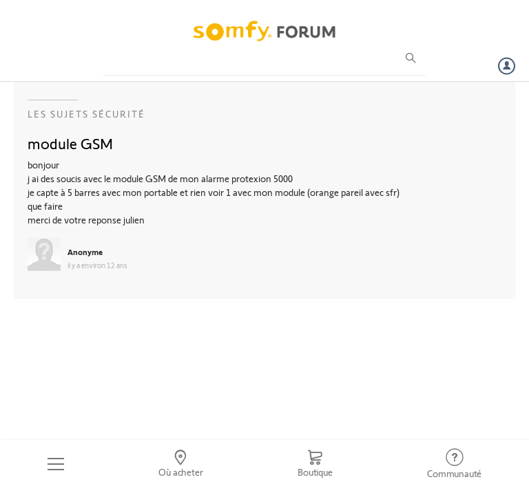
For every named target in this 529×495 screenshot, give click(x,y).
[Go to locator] (181, 464)
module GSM (70, 143)
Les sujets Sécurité (86, 114)
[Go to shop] (315, 464)
